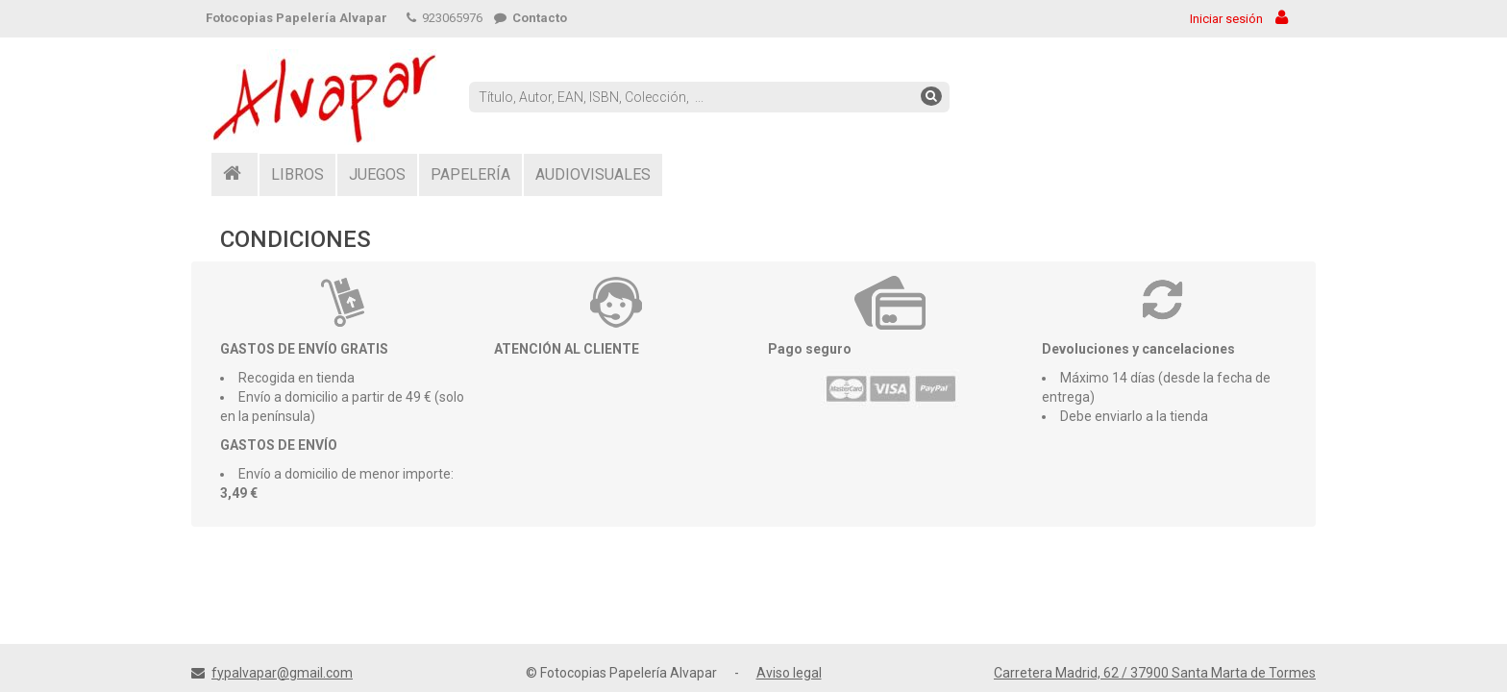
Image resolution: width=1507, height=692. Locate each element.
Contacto (530, 18)
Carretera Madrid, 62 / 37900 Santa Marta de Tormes (1155, 672)
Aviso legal (789, 672)
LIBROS (297, 174)
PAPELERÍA (470, 174)
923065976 (444, 18)
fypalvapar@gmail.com (282, 672)
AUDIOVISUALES (593, 174)
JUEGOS (377, 174)
